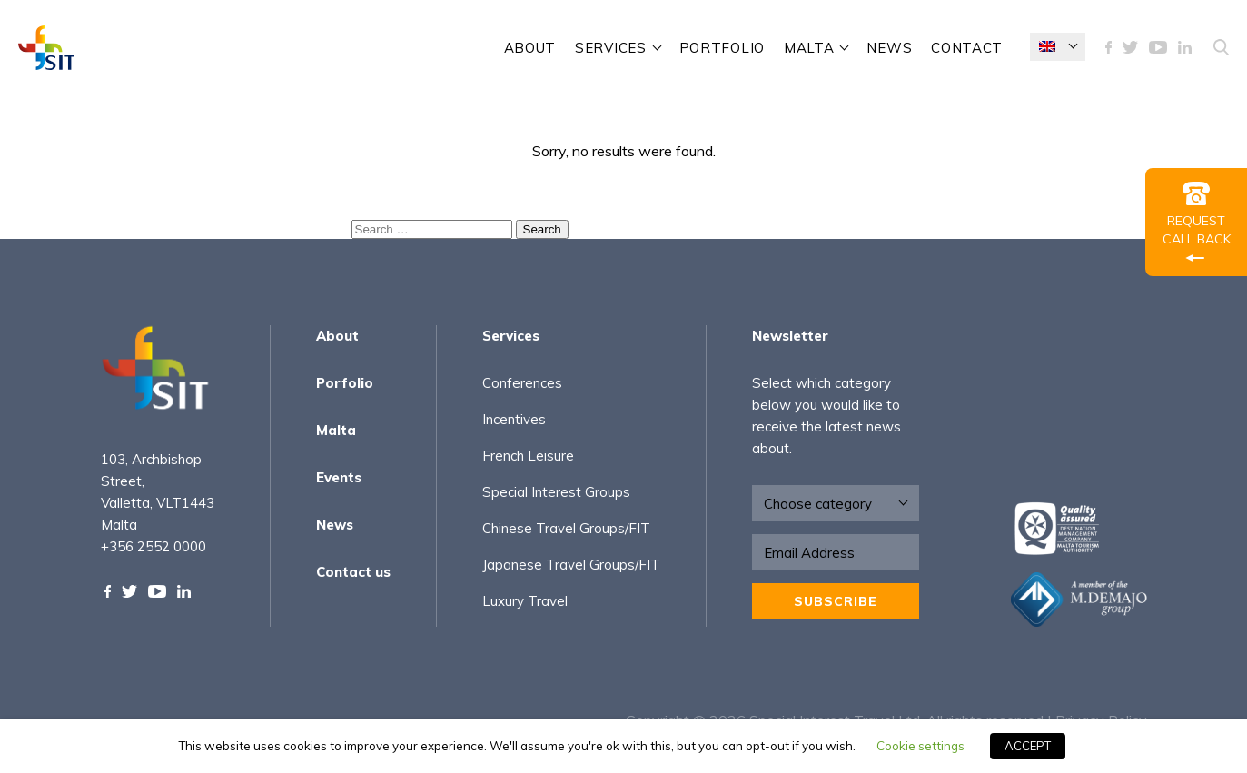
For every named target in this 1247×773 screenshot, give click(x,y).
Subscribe (835, 601)
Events (338, 477)
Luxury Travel (525, 600)
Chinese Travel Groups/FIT (566, 528)
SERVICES (611, 47)
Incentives (514, 419)
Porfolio (344, 382)
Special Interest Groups (556, 491)
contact (967, 47)
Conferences (522, 382)
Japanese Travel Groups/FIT (571, 564)
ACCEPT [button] (1028, 745)
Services (510, 335)
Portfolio (722, 47)
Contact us (353, 571)
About (530, 47)
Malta (809, 47)
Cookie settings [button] (920, 745)
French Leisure (528, 455)
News (889, 47)
